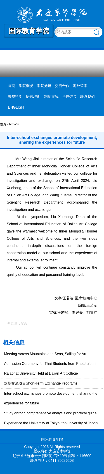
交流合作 (62, 86)
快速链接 (69, 97)
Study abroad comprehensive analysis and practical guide (50, 413)
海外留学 (80, 86)
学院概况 (26, 86)
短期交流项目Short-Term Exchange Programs (41, 383)
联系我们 (87, 97)
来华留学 (15, 97)
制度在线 (51, 97)
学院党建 (44, 86)
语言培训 (33, 97)
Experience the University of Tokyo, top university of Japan (51, 423)
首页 (11, 86)
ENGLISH (16, 107)
